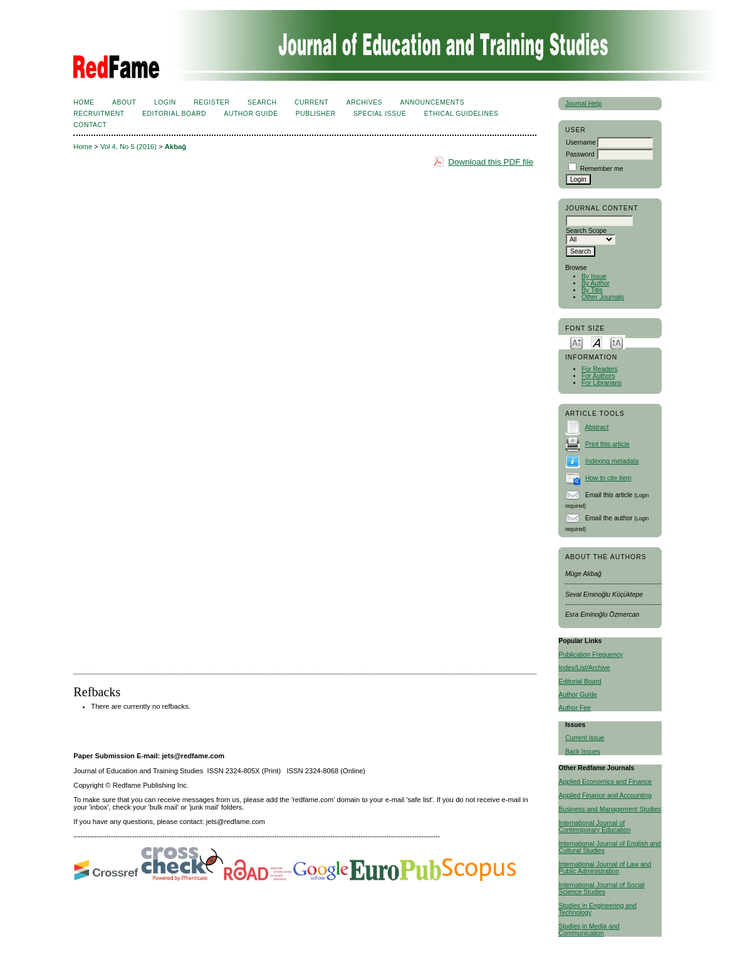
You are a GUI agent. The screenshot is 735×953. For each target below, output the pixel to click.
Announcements (432, 102)
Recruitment (98, 113)
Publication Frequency (590, 654)
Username (581, 142)
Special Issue (379, 113)
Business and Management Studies (609, 809)
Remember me (601, 168)
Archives (364, 102)
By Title (592, 290)
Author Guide (577, 694)
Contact (90, 124)
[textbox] (599, 220)
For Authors (598, 376)
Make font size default (596, 342)
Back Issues (582, 751)
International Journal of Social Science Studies (601, 888)
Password (580, 154)
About (124, 102)
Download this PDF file (490, 162)
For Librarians (601, 382)
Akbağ (175, 146)
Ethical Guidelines (461, 113)
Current (311, 102)
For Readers (599, 369)
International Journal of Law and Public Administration (604, 868)
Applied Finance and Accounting (604, 795)
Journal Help (583, 103)
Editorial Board (579, 681)
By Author (595, 283)
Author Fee (574, 707)
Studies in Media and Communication (588, 930)
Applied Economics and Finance (604, 781)
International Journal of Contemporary (591, 826)
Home (83, 102)
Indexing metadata (612, 461)
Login (165, 102)
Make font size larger (616, 342)
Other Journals (602, 297)
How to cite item (608, 478)
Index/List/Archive (584, 667)
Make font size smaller (576, 342)
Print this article (607, 444)
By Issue (594, 276)
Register (211, 102)
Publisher (316, 113)
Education (616, 830)
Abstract (596, 427)
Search (262, 102)
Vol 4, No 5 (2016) (128, 146)
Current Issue (584, 737)
